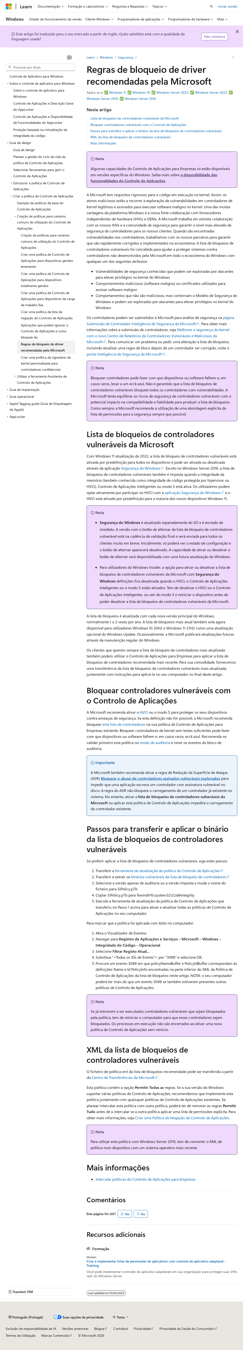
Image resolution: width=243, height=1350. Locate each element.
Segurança (125, 57)
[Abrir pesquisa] (211, 6)
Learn (91, 57)
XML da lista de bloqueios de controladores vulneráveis (130, 137)
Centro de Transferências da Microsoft (123, 1077)
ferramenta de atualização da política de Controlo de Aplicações (167, 870)
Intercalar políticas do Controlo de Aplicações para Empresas (146, 1179)
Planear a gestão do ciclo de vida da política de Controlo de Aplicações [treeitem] (39, 159)
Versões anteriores (75, 1328)
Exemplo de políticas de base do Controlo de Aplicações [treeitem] (40, 206)
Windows (106, 57)
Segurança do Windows (140, 468)
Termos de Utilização (21, 1335)
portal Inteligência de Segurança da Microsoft (124, 353)
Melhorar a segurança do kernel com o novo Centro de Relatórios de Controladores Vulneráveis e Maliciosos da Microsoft (158, 335)
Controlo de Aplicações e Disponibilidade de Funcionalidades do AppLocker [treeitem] (43, 119)
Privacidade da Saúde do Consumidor (186, 1328)
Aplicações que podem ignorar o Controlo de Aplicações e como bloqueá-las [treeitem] (44, 331)
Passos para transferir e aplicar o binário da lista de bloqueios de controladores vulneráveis (156, 131)
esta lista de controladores (123, 724)
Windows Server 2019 (102, 98)
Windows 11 (117, 92)
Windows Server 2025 (172, 92)
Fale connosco (214, 36)
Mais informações (103, 143)
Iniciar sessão (227, 6)
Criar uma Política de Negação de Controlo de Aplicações (182, 1117)
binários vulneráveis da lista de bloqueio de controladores (178, 876)
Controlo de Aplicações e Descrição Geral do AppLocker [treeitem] (43, 106)
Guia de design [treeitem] (24, 150)
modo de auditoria (155, 742)
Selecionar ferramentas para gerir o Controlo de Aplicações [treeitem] (38, 172)
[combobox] (40, 67)
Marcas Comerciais (55, 1335)
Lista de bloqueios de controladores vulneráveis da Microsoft (134, 118)
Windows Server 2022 (211, 92)
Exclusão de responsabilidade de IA (31, 1328)
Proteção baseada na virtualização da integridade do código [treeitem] (40, 132)
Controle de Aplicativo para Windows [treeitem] (36, 76)
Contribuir (120, 1328)
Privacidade (142, 1328)
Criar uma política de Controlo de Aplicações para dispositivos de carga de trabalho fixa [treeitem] (48, 299)
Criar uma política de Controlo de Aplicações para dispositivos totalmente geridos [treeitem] (45, 279)
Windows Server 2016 (140, 98)
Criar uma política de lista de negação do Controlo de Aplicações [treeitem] (47, 315)
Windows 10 (141, 92)
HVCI (144, 712)
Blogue (99, 1328)
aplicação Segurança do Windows (192, 492)
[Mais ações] (233, 57)
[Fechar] (69, 57)
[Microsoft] (9, 6)
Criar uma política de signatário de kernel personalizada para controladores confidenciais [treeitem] (46, 363)
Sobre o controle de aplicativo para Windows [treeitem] (38, 93)
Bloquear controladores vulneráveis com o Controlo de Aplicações (138, 124)
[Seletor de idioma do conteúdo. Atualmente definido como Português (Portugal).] (26, 1317)
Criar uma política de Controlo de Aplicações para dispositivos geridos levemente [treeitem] (47, 260)
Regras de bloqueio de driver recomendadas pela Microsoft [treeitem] (43, 347)
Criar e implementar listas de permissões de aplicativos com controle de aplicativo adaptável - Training (156, 1263)
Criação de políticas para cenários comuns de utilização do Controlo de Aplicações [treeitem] (48, 241)
